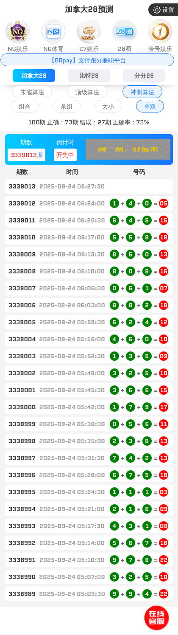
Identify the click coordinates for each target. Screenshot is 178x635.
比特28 (89, 75)
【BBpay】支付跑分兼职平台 (87, 60)
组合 (25, 106)
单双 (150, 106)
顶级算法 (87, 92)
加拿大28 (34, 75)
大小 (108, 106)
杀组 (66, 106)
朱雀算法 (32, 92)
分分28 (144, 75)
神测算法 (142, 92)
